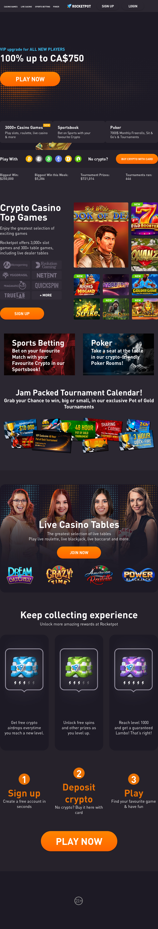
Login (133, 6)
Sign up (108, 6)
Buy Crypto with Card (137, 159)
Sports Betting (42, 6)
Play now (79, 841)
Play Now (30, 79)
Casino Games (11, 6)
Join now (79, 552)
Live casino (26, 6)
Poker (56, 6)
